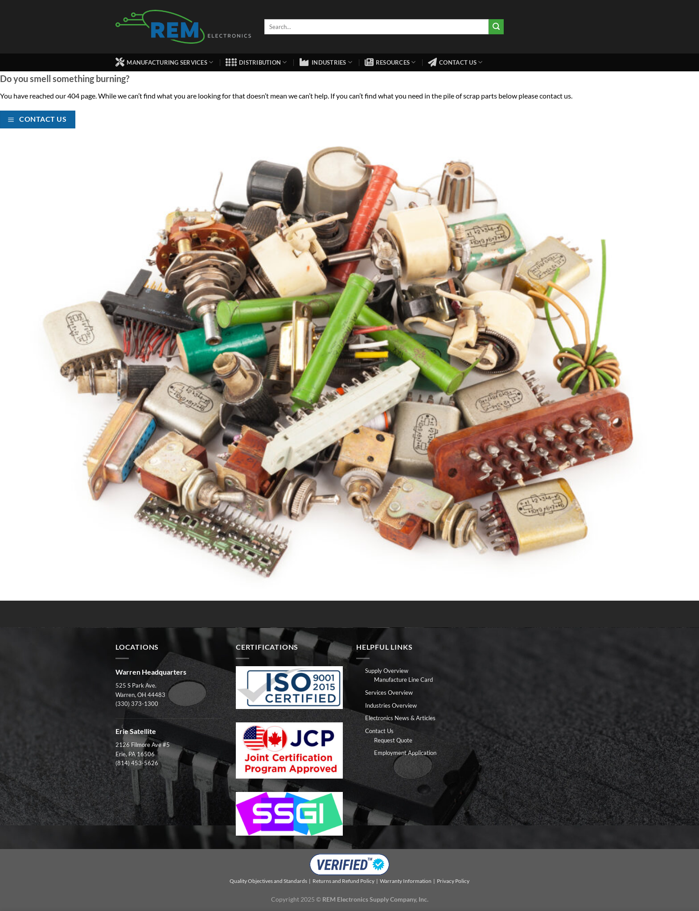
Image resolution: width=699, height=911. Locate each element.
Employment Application (405, 752)
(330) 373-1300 (136, 703)
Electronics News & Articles (400, 717)
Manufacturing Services (164, 62)
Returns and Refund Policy (343, 881)
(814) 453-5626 (136, 763)
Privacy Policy (453, 881)
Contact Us (455, 62)
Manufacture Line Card (403, 679)
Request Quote (393, 740)
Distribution (256, 62)
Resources (390, 62)
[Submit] (496, 26)
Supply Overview (386, 670)
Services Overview (389, 692)
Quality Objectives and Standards (268, 881)
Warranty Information (406, 881)
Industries (325, 62)
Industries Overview (391, 705)
